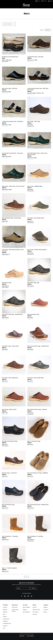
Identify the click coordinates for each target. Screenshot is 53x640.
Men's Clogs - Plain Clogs (33, 121)
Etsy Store (35, 614)
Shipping (45, 607)
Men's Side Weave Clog (33, 314)
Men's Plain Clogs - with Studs (9, 88)
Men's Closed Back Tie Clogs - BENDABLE (37, 473)
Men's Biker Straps (7, 282)
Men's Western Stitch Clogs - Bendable (37, 409)
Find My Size (14, 607)
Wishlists (25, 609)
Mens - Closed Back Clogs (33, 441)
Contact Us (46, 609)
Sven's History (36, 611)
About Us (35, 607)
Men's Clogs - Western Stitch (9, 409)
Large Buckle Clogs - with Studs (35, 56)
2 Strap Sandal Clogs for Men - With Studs (12, 121)
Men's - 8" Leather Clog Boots (9, 568)
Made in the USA (36, 609)
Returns (45, 611)
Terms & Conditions (30, 635)
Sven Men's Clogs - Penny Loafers (10, 346)
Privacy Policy (21, 635)
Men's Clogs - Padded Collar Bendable (37, 249)
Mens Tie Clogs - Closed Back (9, 473)
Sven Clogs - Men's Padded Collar (35, 218)
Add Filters (9, 24)
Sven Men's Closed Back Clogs (9, 441)
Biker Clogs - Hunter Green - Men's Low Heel (13, 186)
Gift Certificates (26, 611)
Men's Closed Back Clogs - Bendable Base (38, 504)
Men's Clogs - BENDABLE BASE (34, 186)
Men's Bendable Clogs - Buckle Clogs (11, 218)
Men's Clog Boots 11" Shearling (35, 536)
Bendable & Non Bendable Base (10, 56)
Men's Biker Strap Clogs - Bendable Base (12, 314)
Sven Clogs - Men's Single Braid (10, 377)
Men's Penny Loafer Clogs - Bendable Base (38, 346)
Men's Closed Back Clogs (8, 504)
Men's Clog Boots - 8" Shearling (10, 536)
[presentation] (5, 607)
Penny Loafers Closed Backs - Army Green (12, 153)
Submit (33, 588)
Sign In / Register (26, 607)
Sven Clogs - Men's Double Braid (35, 377)
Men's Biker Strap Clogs (33, 282)
